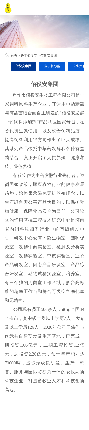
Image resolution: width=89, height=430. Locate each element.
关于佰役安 (29, 55)
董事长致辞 (52, 66)
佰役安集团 (48, 55)
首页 (14, 55)
